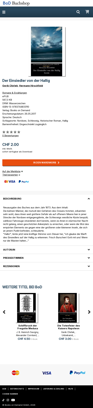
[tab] (46, 197)
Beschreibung (12, 198)
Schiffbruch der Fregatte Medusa (27, 327)
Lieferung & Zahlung (53, 389)
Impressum (33, 389)
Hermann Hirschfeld (31, 85)
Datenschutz (17, 389)
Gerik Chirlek (10, 85)
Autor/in (9, 249)
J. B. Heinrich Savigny (27, 332)
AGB (4, 389)
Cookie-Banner (10, 394)
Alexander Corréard (26, 335)
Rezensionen (11, 266)
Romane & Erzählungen (14, 92)
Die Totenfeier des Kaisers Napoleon (68, 327)
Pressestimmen (13, 257)
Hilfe (70, 389)
